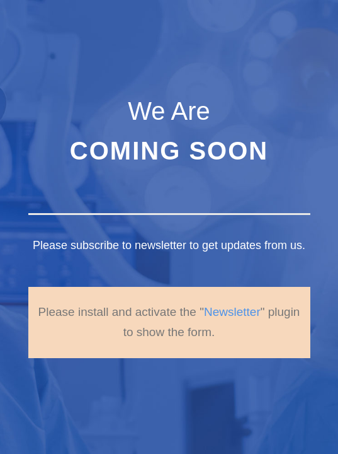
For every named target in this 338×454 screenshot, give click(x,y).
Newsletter (232, 291)
